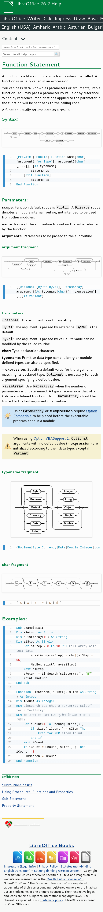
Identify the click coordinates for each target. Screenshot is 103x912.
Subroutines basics (17, 782)
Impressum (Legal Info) (20, 864)
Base (92, 18)
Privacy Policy (48, 864)
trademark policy (51, 898)
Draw (79, 18)
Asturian (77, 27)
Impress (63, 18)
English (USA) (16, 27)
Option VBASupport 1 (51, 437)
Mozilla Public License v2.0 (65, 877)
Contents (11, 38)
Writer (34, 18)
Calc (47, 18)
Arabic (59, 27)
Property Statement (18, 803)
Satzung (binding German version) (57, 869)
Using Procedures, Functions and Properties (37, 789)
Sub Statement (14, 796)
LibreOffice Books (51, 843)
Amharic (41, 27)
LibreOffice (13, 18)
